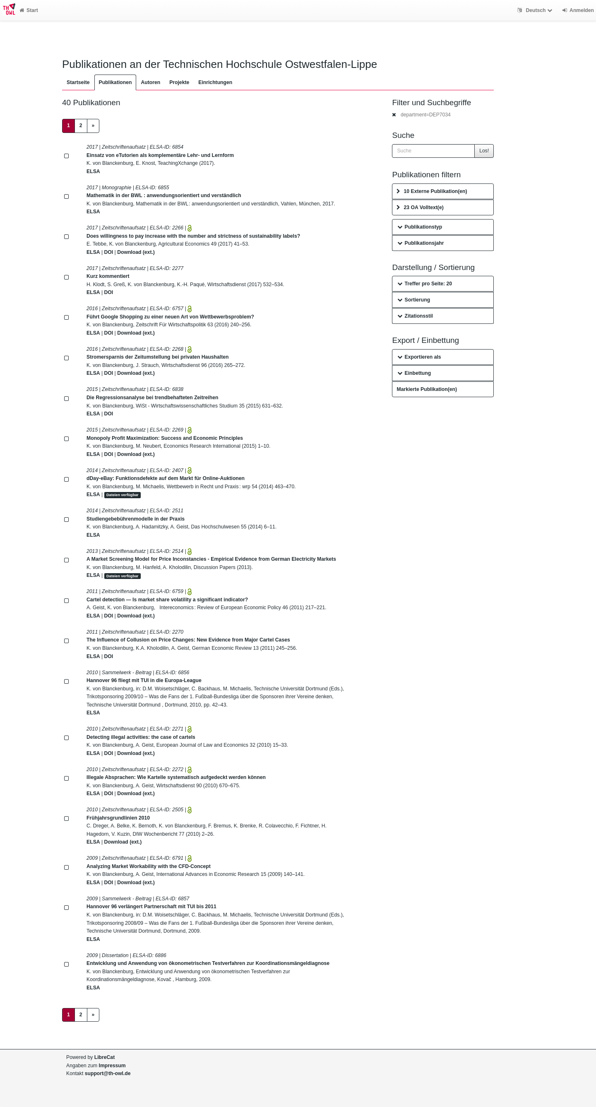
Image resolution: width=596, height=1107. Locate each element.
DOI (108, 252)
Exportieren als (419, 357)
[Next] (93, 126)
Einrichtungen (215, 82)
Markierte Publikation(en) (427, 389)
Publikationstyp (419, 227)
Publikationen (115, 82)
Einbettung (414, 373)
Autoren (150, 82)
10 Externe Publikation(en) (432, 191)
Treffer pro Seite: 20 (424, 284)
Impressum (112, 1065)
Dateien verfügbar (122, 495)
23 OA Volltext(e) (420, 207)
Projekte (179, 82)
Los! (484, 151)
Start (28, 10)
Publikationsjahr (420, 243)
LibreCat (104, 1057)
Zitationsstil (415, 316)
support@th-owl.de (108, 1073)
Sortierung (413, 300)
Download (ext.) (136, 252)
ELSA (93, 171)
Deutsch (535, 10)
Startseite (78, 82)
